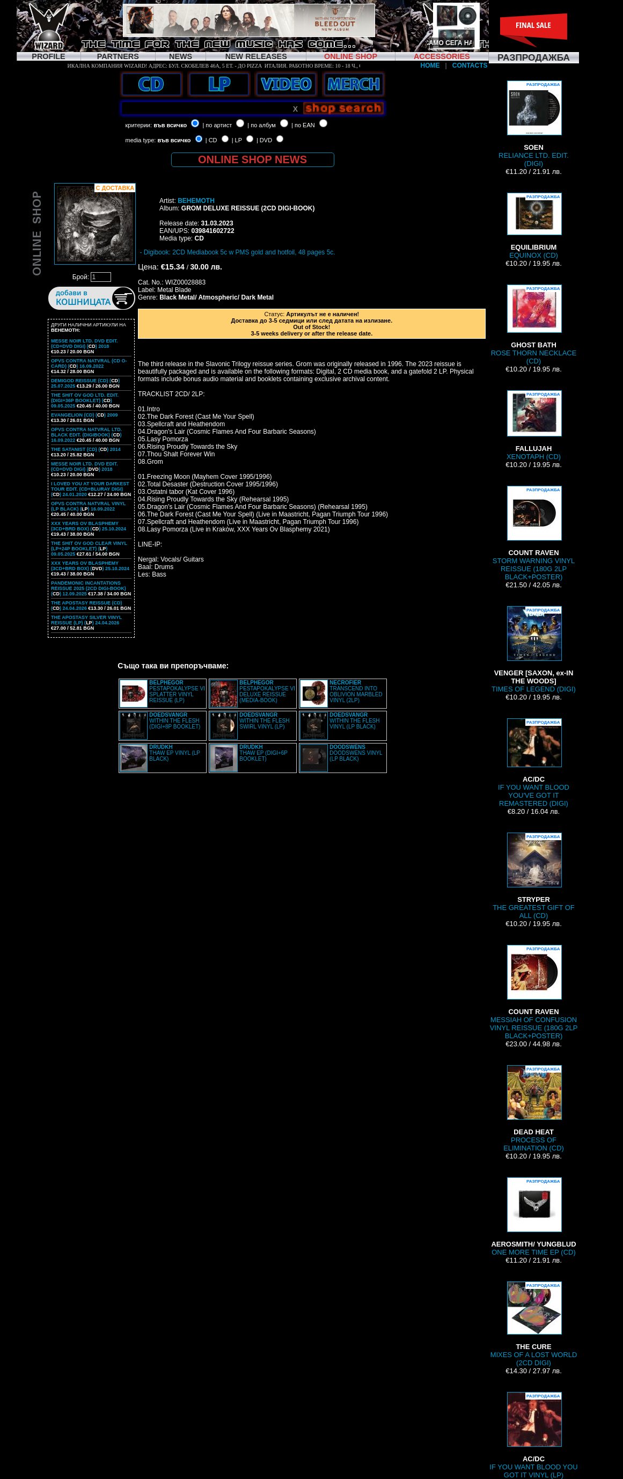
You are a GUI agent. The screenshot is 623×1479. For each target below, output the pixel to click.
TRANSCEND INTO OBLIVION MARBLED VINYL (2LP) (355, 691)
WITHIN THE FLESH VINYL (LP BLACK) (354, 721)
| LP (237, 140)
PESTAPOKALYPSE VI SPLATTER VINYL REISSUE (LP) (177, 691)
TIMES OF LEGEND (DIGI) (534, 649)
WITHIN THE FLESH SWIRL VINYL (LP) (264, 721)
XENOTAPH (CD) (534, 425)
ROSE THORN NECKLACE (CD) (534, 325)
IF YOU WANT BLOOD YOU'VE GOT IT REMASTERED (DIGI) (533, 762)
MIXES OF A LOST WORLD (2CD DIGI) (533, 1324)
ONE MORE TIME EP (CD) (533, 1216)
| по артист (217, 125)
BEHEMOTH (196, 201)
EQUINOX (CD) (534, 226)
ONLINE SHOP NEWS (252, 159)
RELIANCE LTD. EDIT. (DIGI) (534, 124)
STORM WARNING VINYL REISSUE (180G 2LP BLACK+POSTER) (534, 533)
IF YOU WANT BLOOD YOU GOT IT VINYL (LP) (533, 1435)
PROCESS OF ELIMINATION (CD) (533, 1108)
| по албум (261, 125)
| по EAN (303, 125)
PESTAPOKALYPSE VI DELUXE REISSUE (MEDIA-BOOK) (267, 691)
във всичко (170, 125)
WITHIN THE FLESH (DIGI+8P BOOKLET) (174, 721)
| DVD (264, 140)
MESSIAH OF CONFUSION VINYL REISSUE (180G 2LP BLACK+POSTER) (534, 992)
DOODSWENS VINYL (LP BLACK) (355, 753)
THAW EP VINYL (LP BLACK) (174, 753)
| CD (211, 140)
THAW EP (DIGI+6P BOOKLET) (263, 753)
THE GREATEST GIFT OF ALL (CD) (534, 876)
